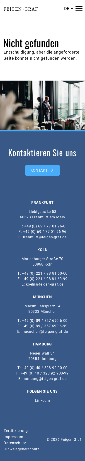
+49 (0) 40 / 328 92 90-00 (45, 368)
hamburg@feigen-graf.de (45, 379)
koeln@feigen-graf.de (44, 284)
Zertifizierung (16, 431)
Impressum (13, 437)
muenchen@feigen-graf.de (45, 331)
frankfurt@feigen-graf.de (45, 237)
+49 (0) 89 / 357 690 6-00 (45, 320)
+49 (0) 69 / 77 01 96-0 (44, 226)
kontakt (39, 170)
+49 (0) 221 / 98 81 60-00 (45, 273)
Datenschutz (15, 443)
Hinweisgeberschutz (21, 449)
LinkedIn (42, 400)
